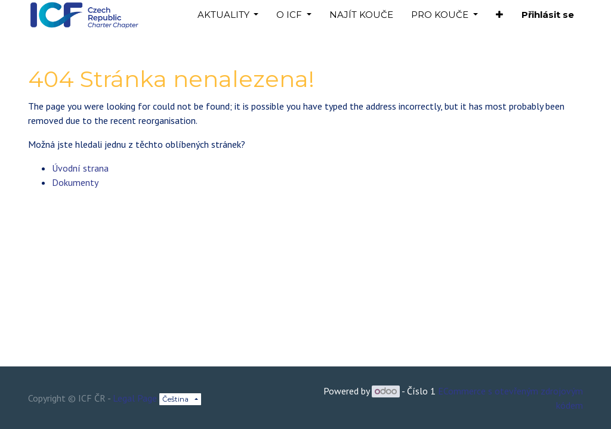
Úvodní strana (80, 168)
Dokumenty (75, 182)
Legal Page (135, 398)
